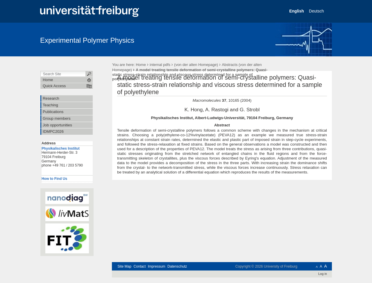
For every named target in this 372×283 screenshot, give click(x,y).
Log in (322, 273)
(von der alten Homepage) (196, 64)
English (297, 11)
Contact (139, 266)
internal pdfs (160, 64)
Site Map (124, 266)
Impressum (156, 266)
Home (141, 64)
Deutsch (317, 11)
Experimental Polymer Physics (87, 40)
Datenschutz (177, 266)
